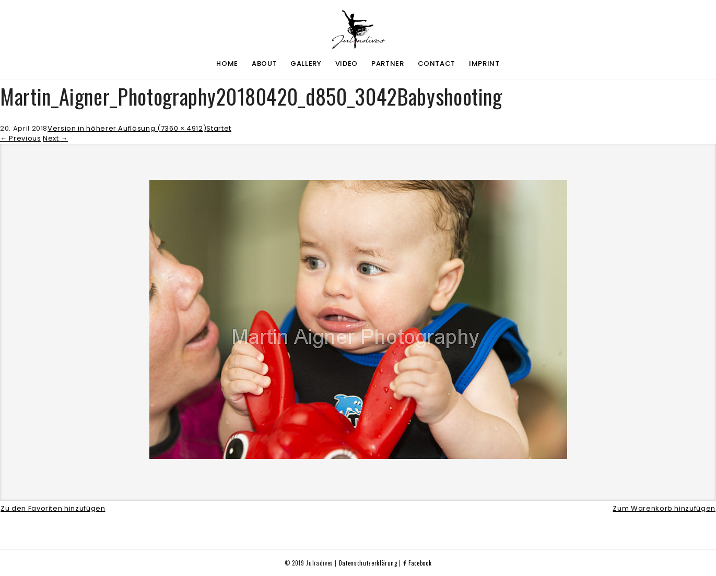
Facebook (417, 563)
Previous (20, 138)
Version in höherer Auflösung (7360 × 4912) (127, 128)
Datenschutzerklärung (368, 563)
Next (55, 138)
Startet (218, 128)
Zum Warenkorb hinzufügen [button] (664, 508)
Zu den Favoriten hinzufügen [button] (53, 508)
